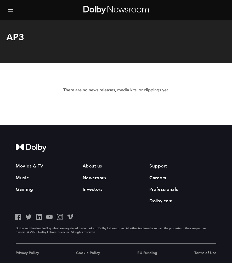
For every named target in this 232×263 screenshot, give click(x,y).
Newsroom (94, 178)
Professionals (163, 189)
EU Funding (147, 252)
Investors (93, 189)
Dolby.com (161, 201)
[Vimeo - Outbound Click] (70, 216)
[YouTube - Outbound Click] (49, 216)
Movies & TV (29, 166)
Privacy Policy (27, 252)
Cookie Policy (88, 252)
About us (92, 166)
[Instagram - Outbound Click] (60, 216)
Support (158, 166)
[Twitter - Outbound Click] (28, 216)
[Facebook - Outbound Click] (18, 216)
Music (22, 178)
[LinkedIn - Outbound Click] (39, 216)
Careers (157, 178)
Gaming (24, 189)
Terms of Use (205, 252)
